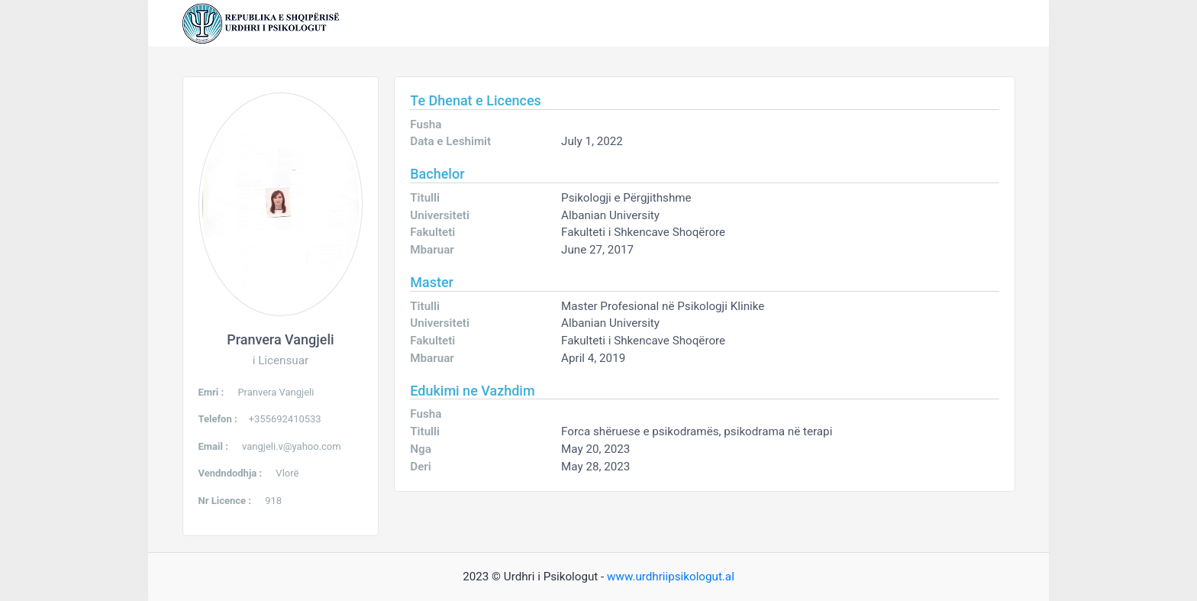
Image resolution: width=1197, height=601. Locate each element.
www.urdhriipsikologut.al (670, 576)
